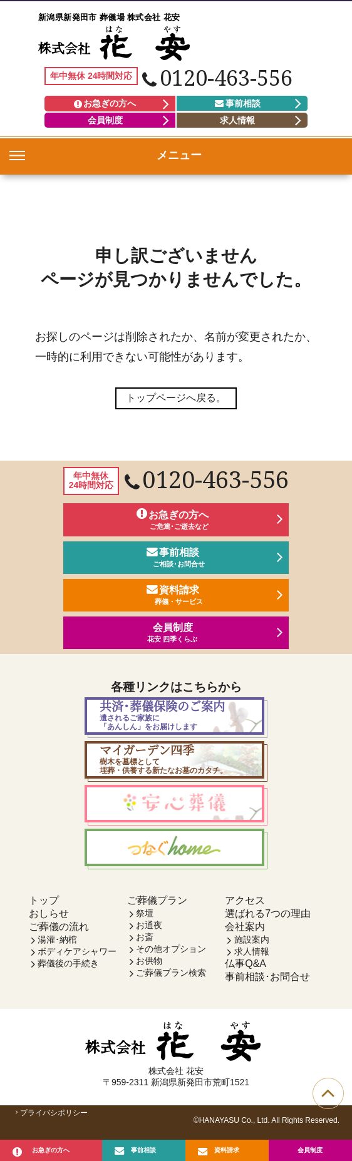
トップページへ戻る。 (176, 397)
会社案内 (245, 933)
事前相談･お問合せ (267, 983)
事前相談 (238, 103)
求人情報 (237, 120)
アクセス (245, 907)
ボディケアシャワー (77, 958)
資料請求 (227, 1147)
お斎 (144, 944)
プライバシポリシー (50, 1119)
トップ (44, 907)
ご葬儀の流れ (59, 933)
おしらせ (49, 920)
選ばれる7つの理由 (268, 920)
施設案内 (251, 946)
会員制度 (105, 120)
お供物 (149, 968)
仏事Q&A (245, 970)
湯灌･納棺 (57, 946)
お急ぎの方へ (105, 103)
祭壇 (144, 920)
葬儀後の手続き (68, 970)
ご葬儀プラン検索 (171, 979)
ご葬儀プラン (157, 907)
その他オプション (171, 956)
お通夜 (149, 932)
